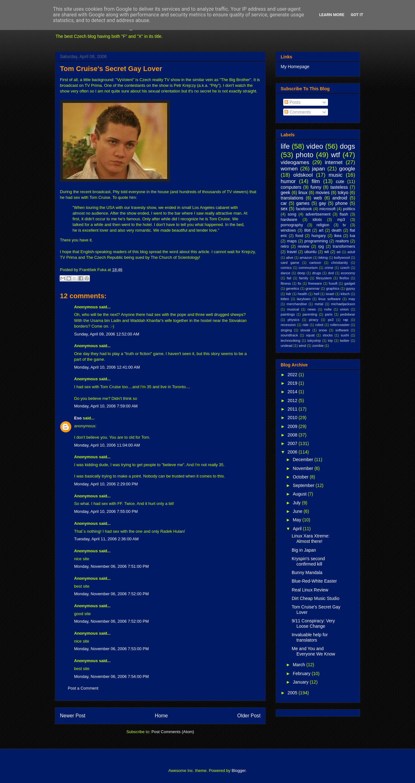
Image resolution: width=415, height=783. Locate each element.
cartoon (315, 262)
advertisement (318, 214)
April (298, 528)
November (303, 468)
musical (293, 309)
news (311, 309)
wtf (335, 155)
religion (323, 225)
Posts (292, 102)
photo (304, 155)
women (289, 169)
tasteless (339, 187)
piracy (314, 320)
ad (338, 252)
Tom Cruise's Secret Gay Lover (111, 69)
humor (288, 181)
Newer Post (72, 715)
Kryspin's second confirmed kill (308, 561)
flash (344, 214)
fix (299, 283)
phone (342, 203)
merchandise (297, 304)
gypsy (350, 288)
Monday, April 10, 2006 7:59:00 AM (105, 406)
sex (284, 208)
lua (352, 236)
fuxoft (333, 283)
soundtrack (289, 335)
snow (323, 330)
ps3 (331, 320)
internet (333, 162)
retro (285, 246)
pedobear (347, 314)
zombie (318, 345)
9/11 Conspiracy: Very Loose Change (313, 623)
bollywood (342, 257)
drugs (316, 273)
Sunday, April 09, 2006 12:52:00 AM (106, 334)
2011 (293, 409)
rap (345, 320)
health (302, 294)
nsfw (327, 309)
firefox (344, 278)
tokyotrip (314, 340)
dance (285, 273)
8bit (307, 230)
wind (302, 345)
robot (319, 325)
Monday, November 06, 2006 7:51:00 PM (111, 566)
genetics (292, 288)
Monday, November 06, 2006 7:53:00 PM (111, 648)
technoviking (290, 340)
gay (322, 203)
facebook (304, 209)
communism (308, 268)
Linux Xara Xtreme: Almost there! (311, 538)
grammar (313, 288)
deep (301, 273)
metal (319, 304)
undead (286, 345)
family (303, 278)
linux (302, 192)
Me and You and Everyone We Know (313, 651)
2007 (293, 443)
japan (318, 169)
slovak (305, 330)
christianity (339, 262)
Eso (78, 418)
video (314, 146)
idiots (317, 219)
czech (344, 268)
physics (293, 320)
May (297, 519)
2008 (293, 434)
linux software (330, 299)
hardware (289, 219)
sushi (345, 335)
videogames (295, 162)
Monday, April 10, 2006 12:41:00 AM (107, 367)
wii (326, 252)
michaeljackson (343, 304)
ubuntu (310, 252)
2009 (293, 426)
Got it (357, 14)
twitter (344, 340)
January (301, 682)
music (335, 175)
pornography (292, 225)
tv (344, 225)
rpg (321, 246)
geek (285, 192)
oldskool (303, 175)
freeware (315, 283)
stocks (328, 335)
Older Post (248, 715)
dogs (347, 146)
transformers (344, 246)
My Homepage (295, 66)
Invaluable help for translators (310, 637)
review (303, 246)
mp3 (341, 219)
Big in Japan (304, 550)
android (339, 197)
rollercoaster (340, 325)
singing (286, 330)
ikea (338, 236)
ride (305, 325)
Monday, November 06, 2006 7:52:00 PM (111, 593)
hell (316, 294)
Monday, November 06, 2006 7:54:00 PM (111, 676)
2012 (293, 400)
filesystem (324, 278)
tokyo (343, 192)
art (321, 230)
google (347, 169)
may (351, 299)
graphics (332, 288)
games (302, 203)
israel (330, 294)
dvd (331, 273)
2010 (293, 417)
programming (316, 241)
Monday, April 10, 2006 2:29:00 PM (106, 484)
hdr (288, 294)
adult (351, 252)
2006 (293, 451)
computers (291, 187)
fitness (286, 283)
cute (340, 181)
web (318, 197)
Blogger (238, 770)
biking (323, 257)
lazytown (304, 299)
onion (344, 309)
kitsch (345, 294)
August (300, 493)
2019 (293, 383)
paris (328, 314)
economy (348, 273)
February (302, 673)
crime (328, 268)
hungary (319, 236)
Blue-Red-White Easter (314, 581)
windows (288, 230)
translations (292, 197)
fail (289, 278)
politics (349, 209)
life (285, 146)
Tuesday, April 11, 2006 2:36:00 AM (106, 539)
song (292, 214)
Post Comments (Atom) (172, 731)
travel (292, 252)
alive (289, 257)
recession (288, 325)
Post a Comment (83, 688)
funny (315, 187)
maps (292, 241)
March (299, 664)
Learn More (331, 14)
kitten (285, 299)
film (316, 181)
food (299, 236)
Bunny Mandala (307, 572)
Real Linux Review (310, 589)
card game (290, 262)
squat (310, 335)
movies (323, 192)
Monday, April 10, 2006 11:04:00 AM (107, 445)
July (297, 502)
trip (330, 340)
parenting (309, 314)
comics (286, 268)
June (298, 511)
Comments (297, 112)
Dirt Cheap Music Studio (315, 598)
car (284, 203)
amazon (306, 257)
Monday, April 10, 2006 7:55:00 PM (106, 511)
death (337, 230)
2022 (293, 374)
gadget (349, 283)
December (303, 459)
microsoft (327, 209)
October (301, 476)
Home (161, 715)
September (304, 485)
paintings (288, 314)
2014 (293, 391)
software (342, 330)
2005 (293, 692)
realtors (342, 241)
